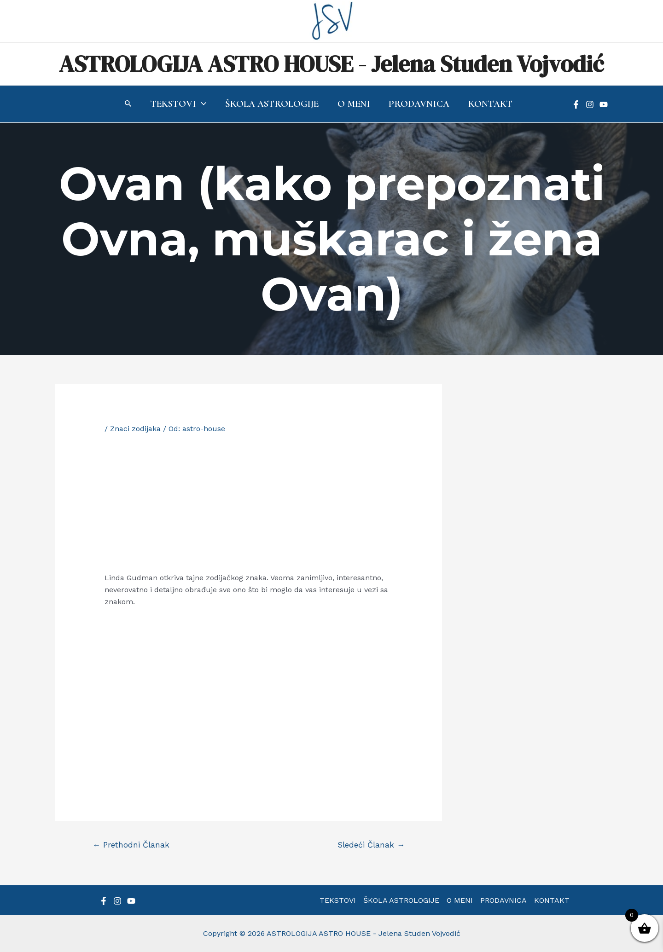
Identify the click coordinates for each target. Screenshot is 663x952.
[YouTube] (603, 104)
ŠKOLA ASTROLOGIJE (401, 900)
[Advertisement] (249, 502)
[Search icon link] (127, 104)
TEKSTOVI (338, 900)
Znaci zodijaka (135, 428)
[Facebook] (576, 104)
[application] (200, 104)
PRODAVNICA (503, 900)
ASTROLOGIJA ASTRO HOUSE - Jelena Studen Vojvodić (331, 64)
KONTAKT (552, 900)
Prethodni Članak (131, 844)
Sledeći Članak (371, 844)
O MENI (460, 900)
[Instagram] (590, 104)
